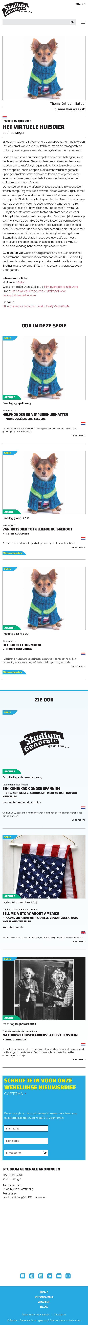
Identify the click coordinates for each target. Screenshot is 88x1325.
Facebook (22, 1275)
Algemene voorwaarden (35, 1314)
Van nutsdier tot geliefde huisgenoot (37, 529)
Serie (7, 338)
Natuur (80, 103)
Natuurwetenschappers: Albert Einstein (40, 1035)
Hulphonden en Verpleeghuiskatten (35, 414)
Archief (44, 1301)
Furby (21, 282)
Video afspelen (12, 553)
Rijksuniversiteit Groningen (15, 1245)
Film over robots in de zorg (61, 286)
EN (84, 3)
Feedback (45, 1216)
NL (78, 3)
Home (44, 1292)
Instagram (31, 1275)
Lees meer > (78, 435)
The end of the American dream (20, 909)
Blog (44, 1306)
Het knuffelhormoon (22, 645)
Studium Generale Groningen (18, 10)
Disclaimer (61, 1314)
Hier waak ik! (75, 109)
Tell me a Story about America (31, 913)
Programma (44, 1297)
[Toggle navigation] (82, 22)
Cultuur (67, 103)
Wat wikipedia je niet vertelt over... (21, 1031)
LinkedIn (40, 1275)
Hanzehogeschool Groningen (15, 1259)
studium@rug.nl (12, 1179)
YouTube (58, 1275)
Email (68, 1275)
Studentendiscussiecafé (15, 784)
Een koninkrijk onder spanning (31, 788)
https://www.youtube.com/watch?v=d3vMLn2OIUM (36, 306)
